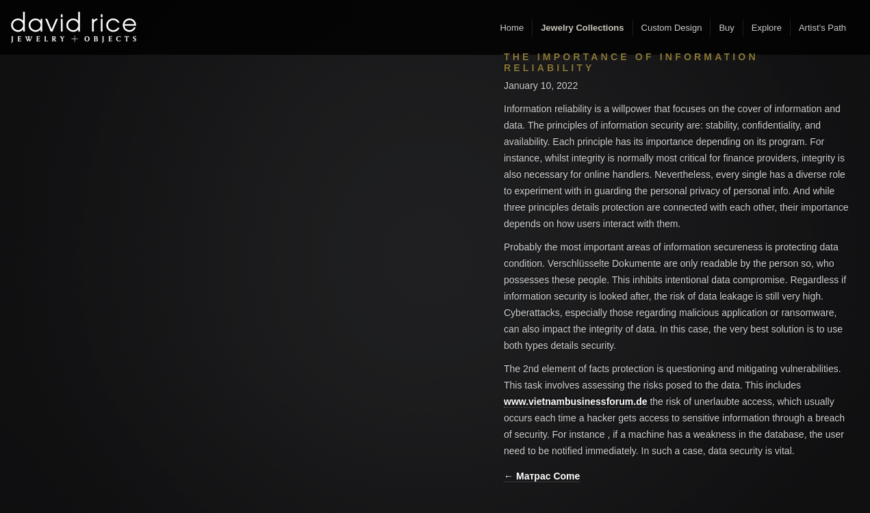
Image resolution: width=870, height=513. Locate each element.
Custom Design (671, 28)
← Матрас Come (542, 476)
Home (512, 28)
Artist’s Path (822, 28)
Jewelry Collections (582, 28)
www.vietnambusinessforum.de (576, 401)
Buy (726, 28)
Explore (767, 28)
